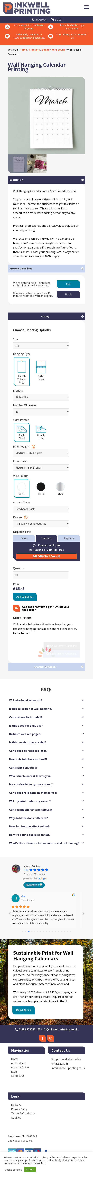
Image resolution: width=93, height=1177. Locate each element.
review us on (34, 884)
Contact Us (18, 1076)
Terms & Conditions (23, 1113)
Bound (45, 49)
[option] (46, 115)
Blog (14, 1071)
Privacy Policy (19, 1109)
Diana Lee (30, 896)
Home (23, 49)
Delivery (16, 1105)
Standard (46, 538)
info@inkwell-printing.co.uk (58, 1029)
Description (16, 179)
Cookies (16, 1117)
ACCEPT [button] (30, 1169)
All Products (18, 1063)
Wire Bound (58, 49)
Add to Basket (24, 596)
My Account (39, 19)
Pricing (45, 316)
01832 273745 (25, 1029)
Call (68, 284)
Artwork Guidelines (20, 268)
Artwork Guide (20, 1067)
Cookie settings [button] (13, 1169)
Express (69, 538)
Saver (24, 538)
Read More (24, 1010)
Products (34, 49)
